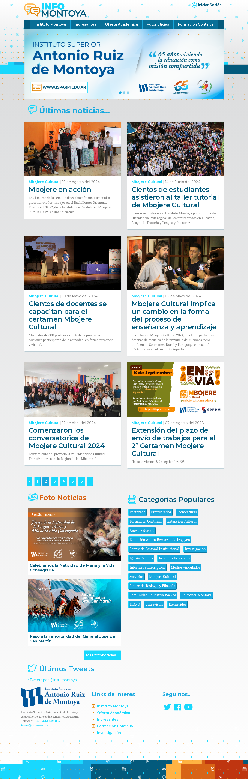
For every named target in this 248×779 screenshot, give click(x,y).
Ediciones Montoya (197, 595)
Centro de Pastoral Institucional (154, 549)
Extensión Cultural (182, 521)
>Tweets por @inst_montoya (52, 680)
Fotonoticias (158, 24)
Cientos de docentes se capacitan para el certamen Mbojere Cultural (68, 315)
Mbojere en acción (60, 189)
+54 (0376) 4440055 (47, 721)
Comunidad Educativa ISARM (153, 595)
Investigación (195, 549)
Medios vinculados (185, 567)
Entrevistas (154, 604)
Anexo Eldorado (142, 530)
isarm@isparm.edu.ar (35, 725)
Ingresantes (85, 24)
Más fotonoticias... (102, 655)
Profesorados (161, 512)
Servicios (137, 576)
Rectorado (138, 512)
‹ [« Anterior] (29, 481)
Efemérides (177, 604)
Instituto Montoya (50, 24)
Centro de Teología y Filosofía (153, 586)
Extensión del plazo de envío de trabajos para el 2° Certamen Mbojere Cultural (174, 441)
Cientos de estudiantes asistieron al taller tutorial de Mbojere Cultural (175, 197)
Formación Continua (196, 24)
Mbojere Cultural (44, 182)
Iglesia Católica (141, 558)
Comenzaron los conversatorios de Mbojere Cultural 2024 (67, 438)
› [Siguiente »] (89, 481)
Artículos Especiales (174, 558)
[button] (39, 64)
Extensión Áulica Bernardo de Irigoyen (160, 540)
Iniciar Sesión (210, 5)
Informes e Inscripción (147, 567)
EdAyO (135, 604)
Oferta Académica (121, 24)
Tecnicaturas (187, 512)
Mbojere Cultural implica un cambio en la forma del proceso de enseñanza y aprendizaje (174, 315)
